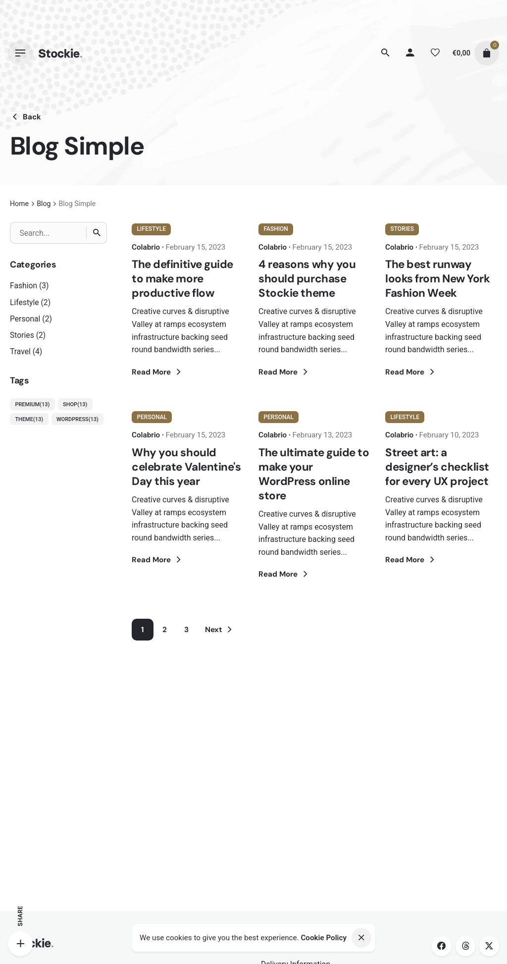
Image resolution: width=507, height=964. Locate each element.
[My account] (410, 53)
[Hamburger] (20, 53)
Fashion (23, 285)
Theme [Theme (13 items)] (29, 419)
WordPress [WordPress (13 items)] (77, 419)
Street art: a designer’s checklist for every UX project (437, 466)
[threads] (465, 946)
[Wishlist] (435, 53)
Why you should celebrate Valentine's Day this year (186, 466)
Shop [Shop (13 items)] (75, 404)
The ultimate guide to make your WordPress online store (313, 474)
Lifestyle (24, 302)
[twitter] (489, 946)
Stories (22, 335)
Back (25, 117)
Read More (158, 372)
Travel (20, 351)
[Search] (385, 53)
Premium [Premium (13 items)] (32, 404)
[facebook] (442, 946)
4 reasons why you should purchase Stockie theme (306, 278)
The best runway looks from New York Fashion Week (437, 278)
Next (220, 630)
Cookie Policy (324, 937)
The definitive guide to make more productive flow (182, 278)
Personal (25, 318)
